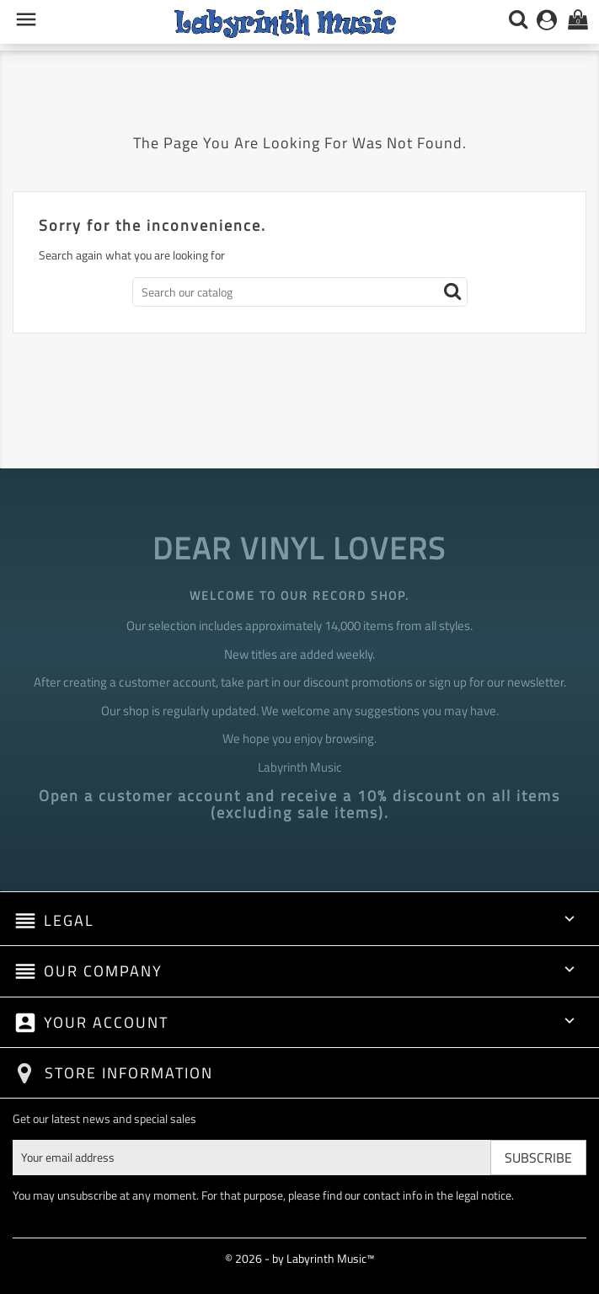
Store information (129, 1072)
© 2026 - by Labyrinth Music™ (299, 1258)
